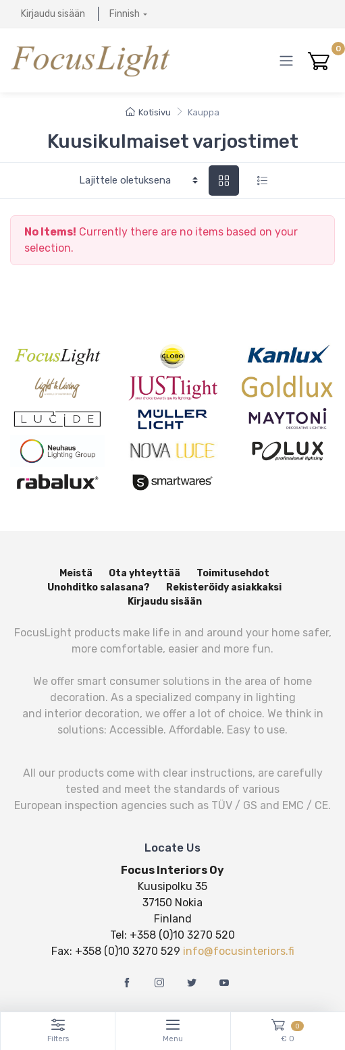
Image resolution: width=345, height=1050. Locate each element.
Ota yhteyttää (144, 573)
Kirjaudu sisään (53, 14)
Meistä (75, 573)
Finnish (124, 14)
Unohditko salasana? (98, 587)
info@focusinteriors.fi (238, 951)
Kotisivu (148, 112)
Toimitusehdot (232, 573)
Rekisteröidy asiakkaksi (224, 587)
